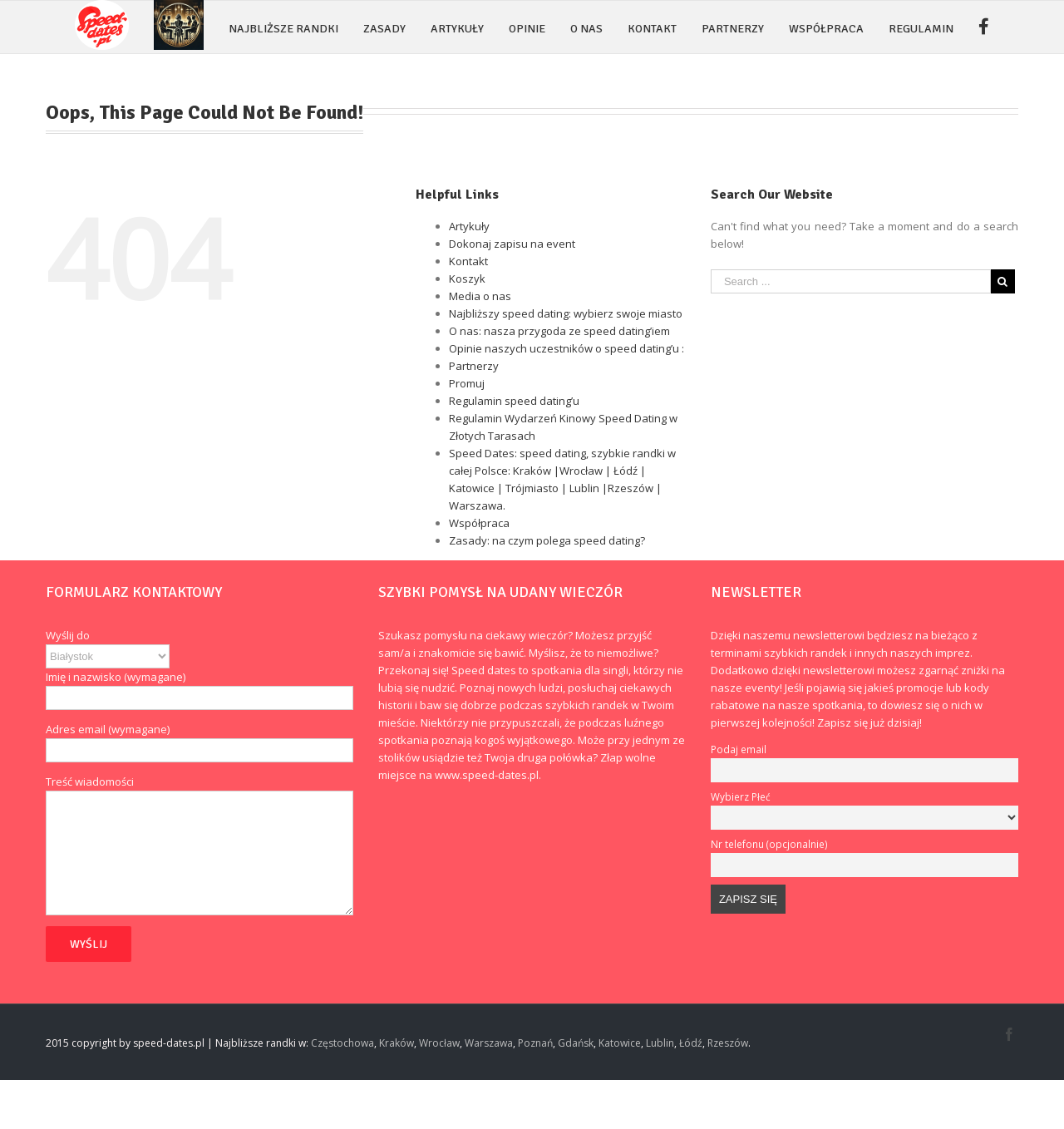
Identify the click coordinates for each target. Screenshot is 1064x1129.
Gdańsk (576, 1043)
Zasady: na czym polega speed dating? (547, 540)
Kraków (396, 1043)
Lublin (660, 1043)
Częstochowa (342, 1043)
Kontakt (468, 261)
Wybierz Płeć (741, 796)
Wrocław (439, 1043)
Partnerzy (474, 365)
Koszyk (467, 278)
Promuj (467, 383)
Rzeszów (727, 1043)
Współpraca (479, 522)
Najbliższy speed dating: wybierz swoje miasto (565, 313)
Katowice (619, 1043)
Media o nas (480, 295)
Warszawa (489, 1043)
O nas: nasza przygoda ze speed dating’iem (559, 330)
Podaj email (738, 749)
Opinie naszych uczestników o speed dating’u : (566, 348)
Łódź (690, 1043)
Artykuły (469, 226)
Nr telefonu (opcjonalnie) (769, 843)
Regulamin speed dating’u (514, 400)
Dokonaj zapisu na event (512, 243)
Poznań (535, 1043)
